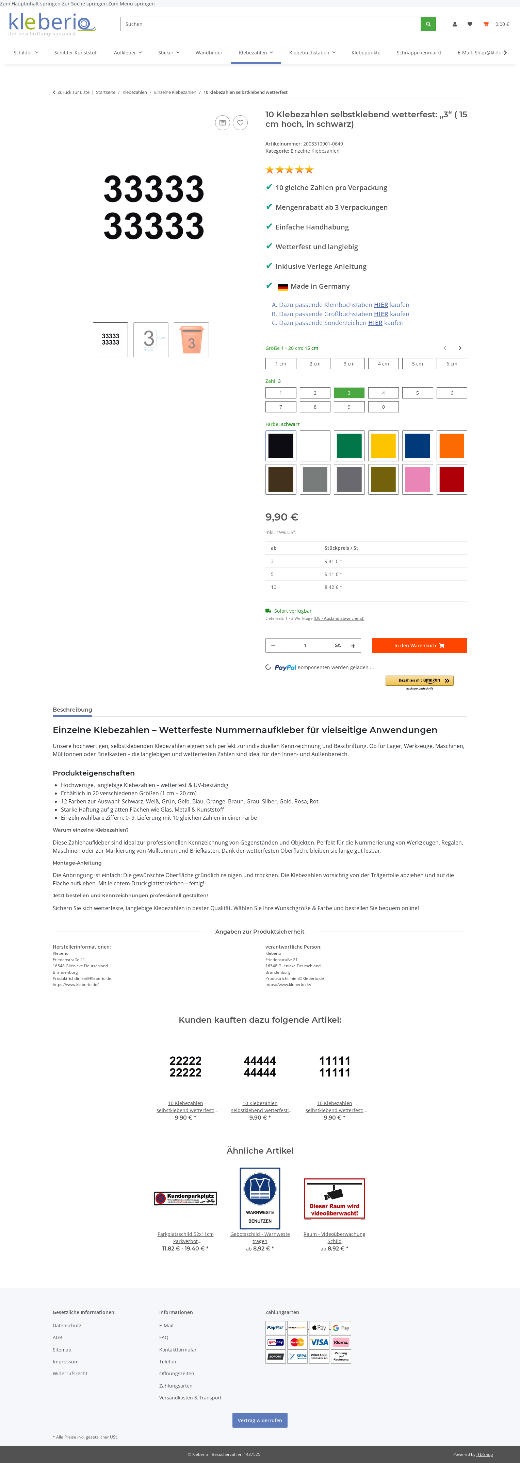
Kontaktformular (178, 1349)
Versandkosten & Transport (190, 1397)
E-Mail (166, 1325)
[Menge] (305, 645)
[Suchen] (270, 24)
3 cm (354, 363)
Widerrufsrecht (70, 1373)
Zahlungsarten (176, 1385)
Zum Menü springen (131, 3)
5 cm (422, 363)
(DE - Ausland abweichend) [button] (339, 618)
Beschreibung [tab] (72, 710)
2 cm (320, 363)
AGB (57, 1337)
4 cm (388, 363)
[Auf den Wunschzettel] (240, 122)
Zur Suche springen (85, 3)
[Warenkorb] (496, 24)
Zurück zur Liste (74, 92)
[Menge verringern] (273, 645)
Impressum (66, 1361)
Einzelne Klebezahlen (315, 151)
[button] (454, 24)
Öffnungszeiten (176, 1373)
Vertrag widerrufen (260, 1420)
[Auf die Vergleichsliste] (222, 122)
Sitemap (62, 1349)
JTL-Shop (484, 1454)
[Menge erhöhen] (353, 645)
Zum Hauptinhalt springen (31, 3)
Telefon (167, 1361)
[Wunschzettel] (470, 24)
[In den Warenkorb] (420, 645)
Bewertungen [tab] (122, 710)
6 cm (456, 363)
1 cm (285, 363)
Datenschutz (67, 1325)
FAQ (163, 1337)
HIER (381, 305)
